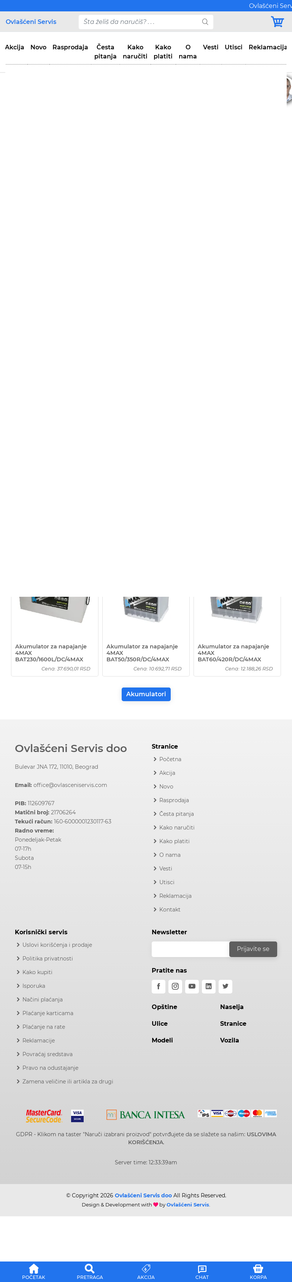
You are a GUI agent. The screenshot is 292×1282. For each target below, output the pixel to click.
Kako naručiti (135, 52)
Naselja (232, 1007)
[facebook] (158, 986)
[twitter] (225, 986)
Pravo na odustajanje (50, 1068)
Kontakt (170, 909)
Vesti (211, 47)
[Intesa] (146, 1113)
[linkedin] (209, 986)
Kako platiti (163, 52)
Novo (38, 47)
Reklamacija (268, 47)
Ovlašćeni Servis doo (71, 748)
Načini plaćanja (42, 999)
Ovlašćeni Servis (31, 21)
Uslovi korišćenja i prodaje (57, 945)
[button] (34, 1271)
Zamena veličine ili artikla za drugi (67, 1081)
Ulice (160, 1023)
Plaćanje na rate (43, 1027)
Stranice (233, 1023)
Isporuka (33, 986)
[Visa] (74, 1114)
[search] (205, 22)
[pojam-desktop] (138, 22)
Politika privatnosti (47, 958)
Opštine (164, 1007)
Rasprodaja (70, 47)
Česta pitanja (105, 52)
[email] (195, 949)
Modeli (162, 1040)
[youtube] (192, 986)
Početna (170, 759)
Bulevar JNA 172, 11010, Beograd (56, 766)
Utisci (234, 47)
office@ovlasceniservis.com (70, 785)
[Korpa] (278, 22)
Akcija (14, 47)
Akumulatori (146, 694)
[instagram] (175, 986)
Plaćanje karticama (47, 1013)
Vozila (229, 1040)
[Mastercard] (45, 1114)
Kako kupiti (37, 972)
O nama (188, 52)
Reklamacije (38, 1040)
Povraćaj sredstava (47, 1054)
